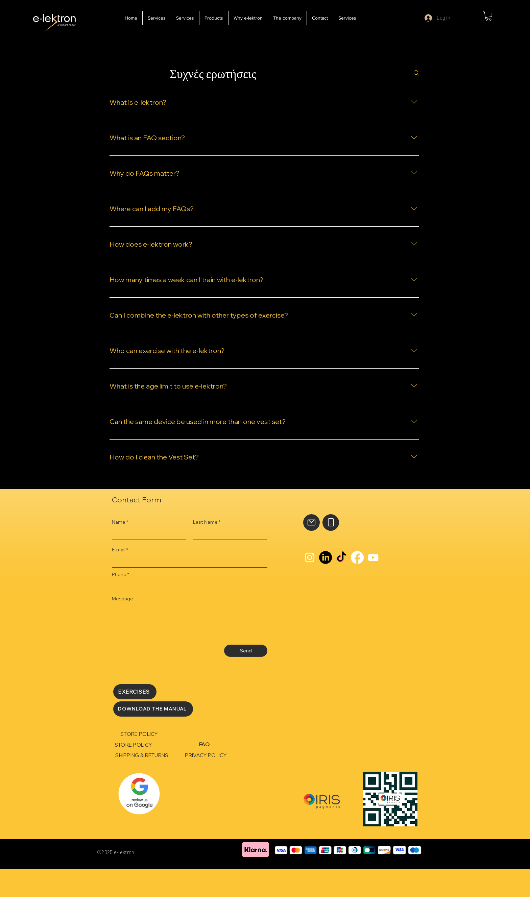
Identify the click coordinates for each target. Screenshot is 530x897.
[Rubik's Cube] (139, 794)
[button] (488, 16)
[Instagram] (309, 557)
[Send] (245, 651)
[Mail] (311, 522)
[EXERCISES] (134, 691)
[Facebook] (357, 557)
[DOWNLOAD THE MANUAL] (153, 709)
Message (122, 598)
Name (118, 522)
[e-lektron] (54, 20)
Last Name (205, 522)
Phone (119, 574)
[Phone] (330, 522)
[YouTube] (373, 557)
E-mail (118, 549)
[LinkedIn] (325, 557)
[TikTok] (341, 557)
